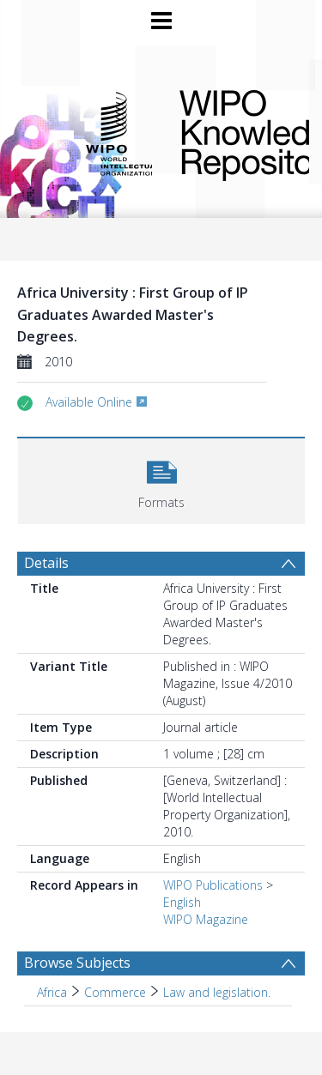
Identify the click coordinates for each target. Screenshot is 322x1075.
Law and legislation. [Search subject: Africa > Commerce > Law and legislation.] (216, 992)
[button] (161, 479)
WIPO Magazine (205, 919)
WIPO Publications (213, 885)
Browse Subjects (77, 962)
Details (46, 562)
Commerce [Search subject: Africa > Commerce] (115, 992)
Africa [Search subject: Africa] (52, 992)
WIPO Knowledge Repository (230, 132)
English (182, 902)
